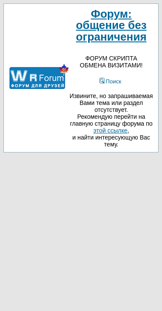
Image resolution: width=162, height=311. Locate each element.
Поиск (110, 81)
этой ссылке (110, 130)
